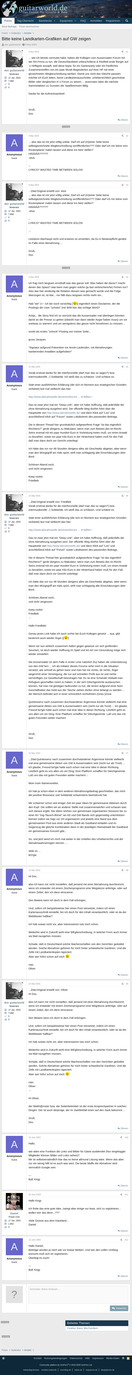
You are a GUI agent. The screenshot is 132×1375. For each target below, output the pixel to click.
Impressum (98, 1358)
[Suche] (126, 21)
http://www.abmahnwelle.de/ (63, 412)
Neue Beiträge (9, 26)
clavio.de (78, 1370)
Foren (8, 20)
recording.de (65, 1370)
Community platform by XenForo (66, 1365)
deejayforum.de (107, 1370)
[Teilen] (122, 52)
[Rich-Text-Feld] (78, 1295)
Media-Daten (112, 1358)
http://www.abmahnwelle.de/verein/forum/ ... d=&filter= (60, 396)
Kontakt (37, 1358)
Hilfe (87, 1358)
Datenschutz (76, 1358)
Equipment (66, 20)
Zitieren (124, 120)
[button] (54, 21)
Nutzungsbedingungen (55, 1358)
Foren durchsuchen (29, 26)
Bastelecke (45, 20)
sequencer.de (91, 1370)
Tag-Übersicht (25, 20)
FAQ (83, 20)
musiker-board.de (49, 1370)
